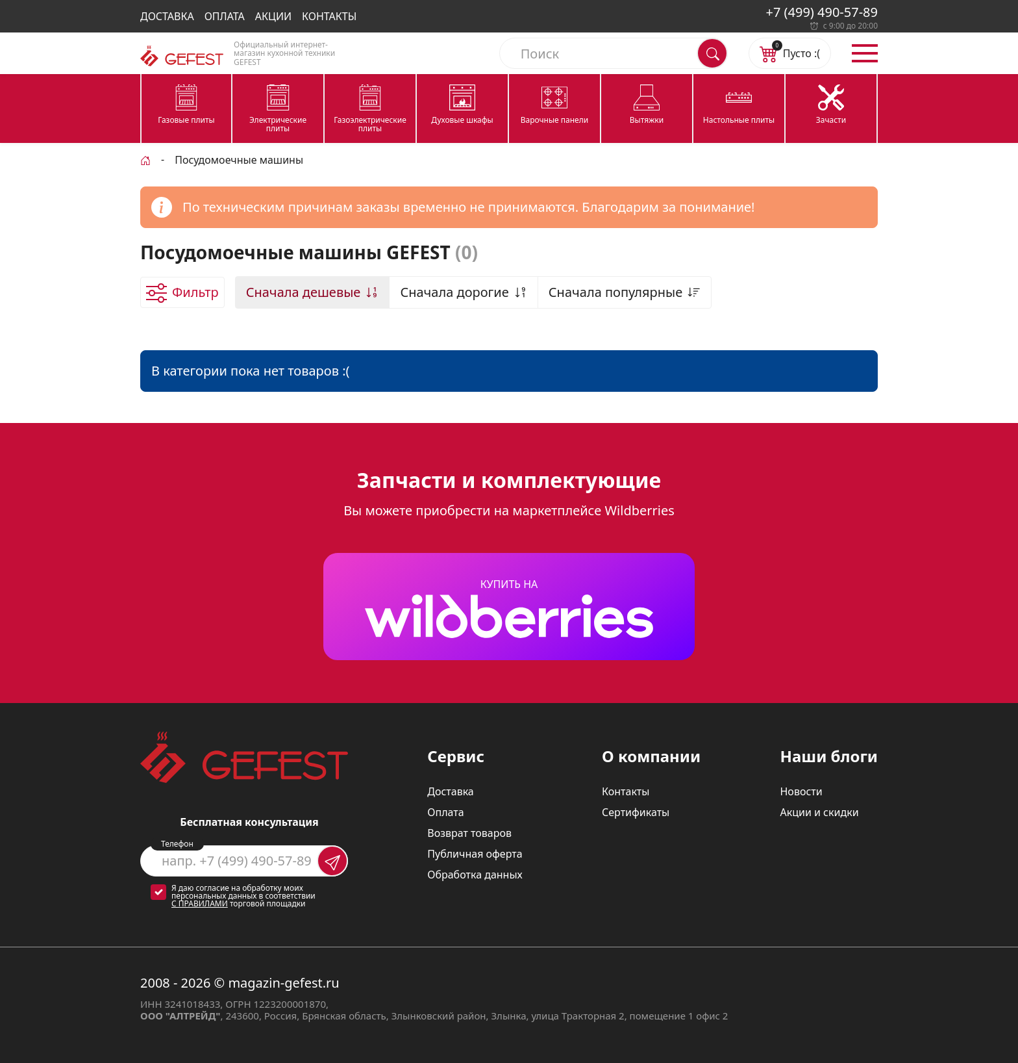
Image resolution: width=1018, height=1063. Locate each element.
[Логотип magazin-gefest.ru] (181, 55)
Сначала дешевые (312, 292)
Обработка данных (475, 874)
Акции (273, 16)
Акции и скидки (819, 812)
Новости (801, 791)
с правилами (199, 903)
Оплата (225, 16)
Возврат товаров (469, 833)
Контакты (329, 16)
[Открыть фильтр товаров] (182, 292)
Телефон (177, 843)
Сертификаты (635, 812)
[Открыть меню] (865, 53)
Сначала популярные (625, 292)
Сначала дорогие (463, 292)
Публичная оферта (474, 854)
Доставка (167, 16)
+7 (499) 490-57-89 (821, 12)
